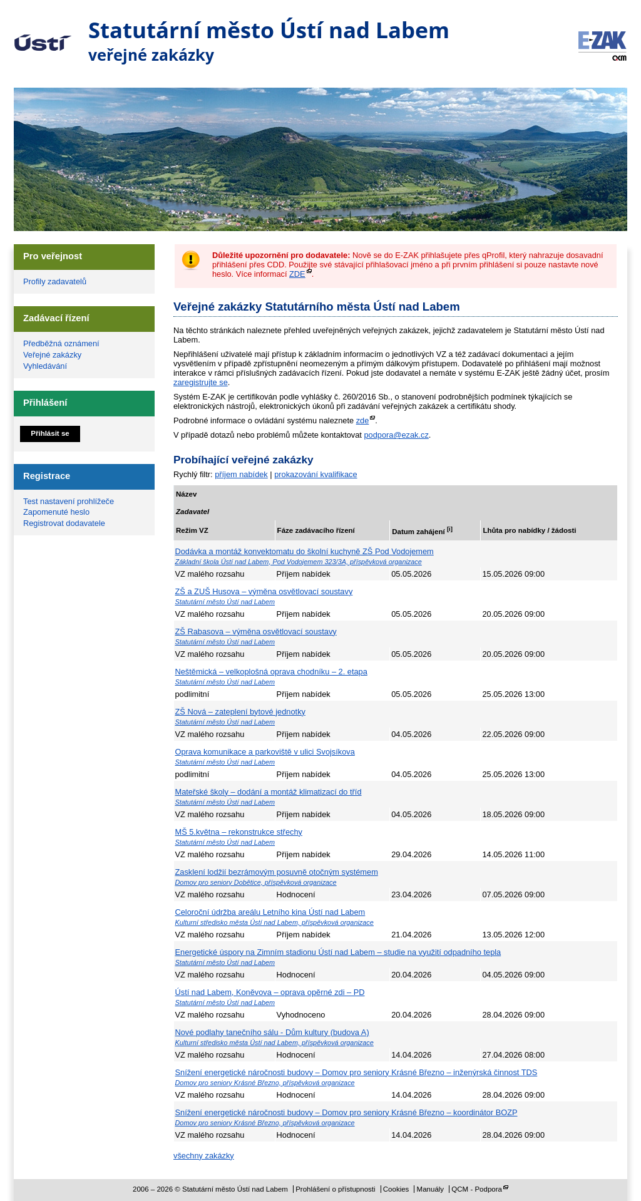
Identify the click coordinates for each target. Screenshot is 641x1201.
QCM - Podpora (476, 1189)
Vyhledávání (45, 366)
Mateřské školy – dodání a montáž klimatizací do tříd (268, 791)
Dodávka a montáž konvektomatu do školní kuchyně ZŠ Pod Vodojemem (304, 551)
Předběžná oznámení (61, 343)
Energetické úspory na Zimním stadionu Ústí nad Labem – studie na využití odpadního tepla (338, 952)
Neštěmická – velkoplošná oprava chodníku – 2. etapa (271, 671)
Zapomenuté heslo (56, 512)
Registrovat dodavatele (64, 523)
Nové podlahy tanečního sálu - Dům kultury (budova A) (272, 1032)
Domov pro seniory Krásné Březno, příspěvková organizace (265, 1082)
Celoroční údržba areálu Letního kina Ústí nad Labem (270, 912)
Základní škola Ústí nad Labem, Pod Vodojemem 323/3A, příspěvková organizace (298, 561)
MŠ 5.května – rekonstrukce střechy (238, 832)
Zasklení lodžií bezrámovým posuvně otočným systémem (276, 872)
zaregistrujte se (200, 382)
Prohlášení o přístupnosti (335, 1189)
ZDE (297, 274)
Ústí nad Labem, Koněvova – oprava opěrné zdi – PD (270, 992)
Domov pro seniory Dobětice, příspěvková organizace (256, 882)
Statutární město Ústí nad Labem (43, 34)
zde (362, 420)
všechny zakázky (203, 1155)
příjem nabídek (241, 474)
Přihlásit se (50, 433)
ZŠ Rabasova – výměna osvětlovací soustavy (256, 631)
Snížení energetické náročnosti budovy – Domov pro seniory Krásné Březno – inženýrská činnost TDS (356, 1072)
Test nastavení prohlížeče (68, 501)
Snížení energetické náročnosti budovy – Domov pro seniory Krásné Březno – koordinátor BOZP (346, 1112)
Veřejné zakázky (52, 354)
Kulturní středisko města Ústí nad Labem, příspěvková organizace (274, 922)
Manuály (430, 1189)
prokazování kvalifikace (315, 474)
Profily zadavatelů (54, 281)
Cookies (396, 1189)
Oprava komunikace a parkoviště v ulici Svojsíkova (265, 751)
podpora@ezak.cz (396, 435)
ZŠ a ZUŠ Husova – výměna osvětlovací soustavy (264, 591)
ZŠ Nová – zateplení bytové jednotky (240, 711)
